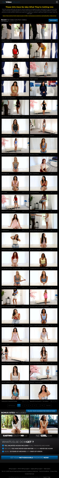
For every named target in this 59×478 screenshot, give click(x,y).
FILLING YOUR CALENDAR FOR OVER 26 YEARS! (41, 411)
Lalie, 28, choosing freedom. (9, 97)
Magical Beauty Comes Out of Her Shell (40, 344)
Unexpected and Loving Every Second (40, 268)
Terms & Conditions (44, 471)
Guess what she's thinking (8, 306)
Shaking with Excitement (36, 41)
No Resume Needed (35, 249)
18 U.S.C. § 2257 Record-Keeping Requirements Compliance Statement (20, 471)
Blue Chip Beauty (34, 173)
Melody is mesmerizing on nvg (9, 363)
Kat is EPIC (4, 192)
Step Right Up (5, 173)
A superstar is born (6, 135)
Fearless (32, 135)
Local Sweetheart (34, 192)
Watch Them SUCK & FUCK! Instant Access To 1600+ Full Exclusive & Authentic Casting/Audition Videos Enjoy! (29, 15)
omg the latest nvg (6, 41)
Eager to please (34, 78)
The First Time (33, 287)
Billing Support (13, 468)
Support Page (46, 477)
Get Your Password (29, 458)
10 (42, 405)
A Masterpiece (5, 230)
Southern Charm (34, 154)
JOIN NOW (53, 20)
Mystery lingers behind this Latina (10, 78)
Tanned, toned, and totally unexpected (40, 306)
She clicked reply (34, 211)
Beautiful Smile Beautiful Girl (9, 154)
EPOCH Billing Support (24, 468)
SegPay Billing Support (37, 468)
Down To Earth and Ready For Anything (40, 325)
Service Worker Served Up (36, 230)
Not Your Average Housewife (9, 287)
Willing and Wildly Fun (7, 249)
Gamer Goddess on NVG (8, 382)
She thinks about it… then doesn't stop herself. (13, 116)
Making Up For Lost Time (36, 97)
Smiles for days (5, 344)
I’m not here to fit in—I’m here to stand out (13, 268)
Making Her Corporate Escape (9, 401)
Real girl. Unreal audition (36, 382)
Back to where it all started (8, 211)
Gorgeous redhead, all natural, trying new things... (43, 60)
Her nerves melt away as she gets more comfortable (43, 116)
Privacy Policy (53, 471)
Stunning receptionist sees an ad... (39, 363)
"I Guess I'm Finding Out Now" (9, 60)
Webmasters (47, 468)
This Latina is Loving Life (8, 325)
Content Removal (29, 473)
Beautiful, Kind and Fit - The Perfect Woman (41, 401)
